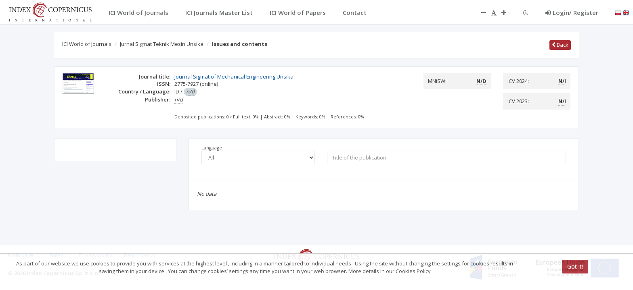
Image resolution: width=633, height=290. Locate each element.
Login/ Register (571, 12)
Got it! (575, 266)
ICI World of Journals (86, 44)
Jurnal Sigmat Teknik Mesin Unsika (161, 44)
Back (560, 44)
